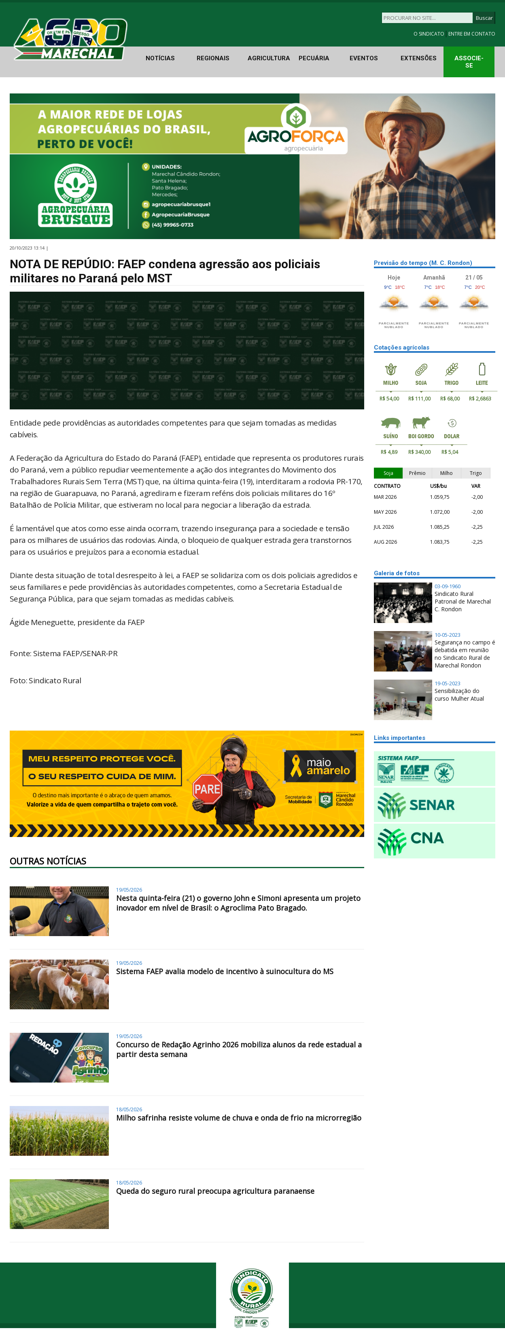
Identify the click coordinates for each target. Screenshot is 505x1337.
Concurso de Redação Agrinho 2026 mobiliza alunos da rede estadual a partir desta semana (239, 1049)
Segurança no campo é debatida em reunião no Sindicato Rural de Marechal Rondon (465, 653)
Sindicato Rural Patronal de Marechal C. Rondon (463, 601)
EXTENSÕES (419, 58)
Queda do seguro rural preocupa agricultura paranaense (215, 1191)
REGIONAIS (213, 58)
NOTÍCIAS (160, 58)
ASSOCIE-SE (469, 62)
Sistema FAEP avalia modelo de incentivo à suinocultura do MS (224, 971)
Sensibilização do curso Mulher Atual (459, 694)
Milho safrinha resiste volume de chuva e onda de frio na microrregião (238, 1118)
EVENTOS (364, 58)
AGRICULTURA (269, 58)
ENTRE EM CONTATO (471, 33)
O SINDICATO (430, 33)
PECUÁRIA (314, 58)
